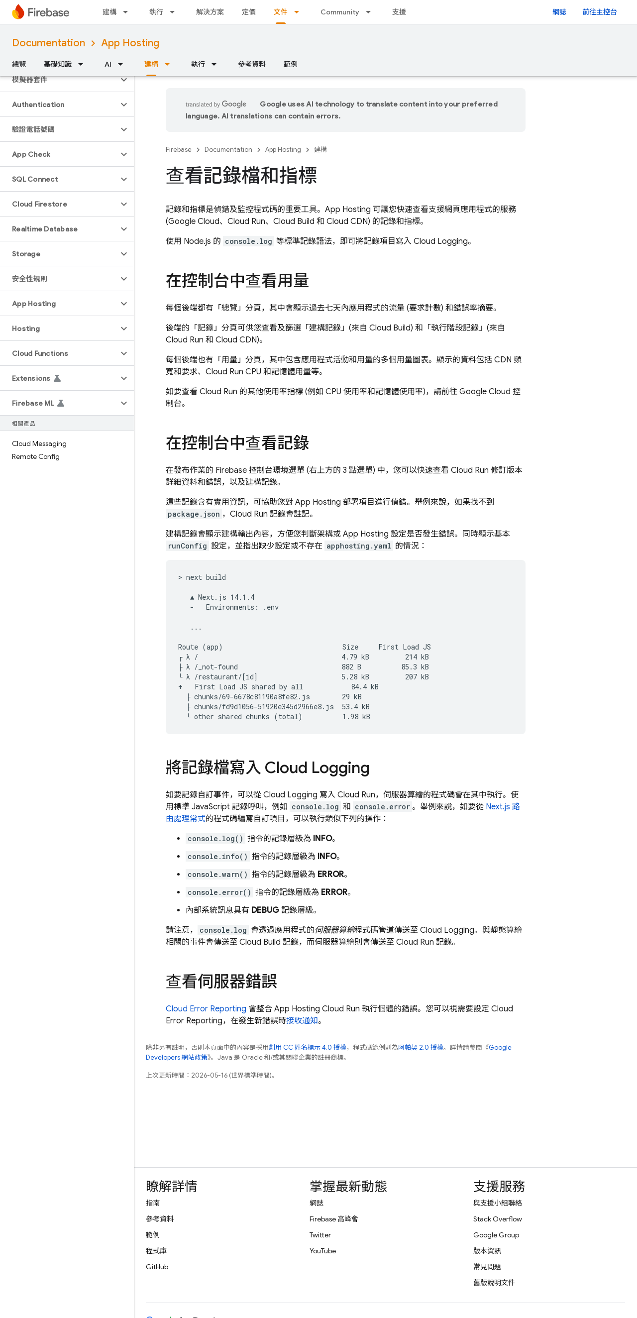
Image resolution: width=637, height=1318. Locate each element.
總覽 (19, 64)
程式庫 (156, 1250)
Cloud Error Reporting (206, 1009)
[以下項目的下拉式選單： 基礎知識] (84, 64)
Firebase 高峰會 (334, 1218)
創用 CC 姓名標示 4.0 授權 (307, 1047)
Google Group (496, 1234)
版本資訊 (487, 1250)
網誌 (559, 11)
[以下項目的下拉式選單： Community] (371, 12)
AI (108, 64)
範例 (291, 64)
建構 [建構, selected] (151, 64)
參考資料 (252, 64)
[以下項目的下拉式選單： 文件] (300, 12)
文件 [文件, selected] (281, 11)
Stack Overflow (497, 1218)
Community (339, 11)
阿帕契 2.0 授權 (420, 1047)
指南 (153, 1203)
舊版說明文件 (494, 1282)
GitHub (157, 1266)
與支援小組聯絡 (497, 1203)
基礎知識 (58, 64)
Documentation (48, 43)
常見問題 (487, 1266)
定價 (249, 11)
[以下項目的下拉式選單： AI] (123, 64)
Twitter (320, 1234)
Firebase (179, 149)
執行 (156, 11)
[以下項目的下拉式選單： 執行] (175, 12)
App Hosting (130, 43)
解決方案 (210, 11)
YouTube (323, 1250)
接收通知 (302, 1021)
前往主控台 (599, 11)
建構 (109, 11)
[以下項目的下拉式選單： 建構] (128, 12)
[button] (59, 79)
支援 (399, 11)
